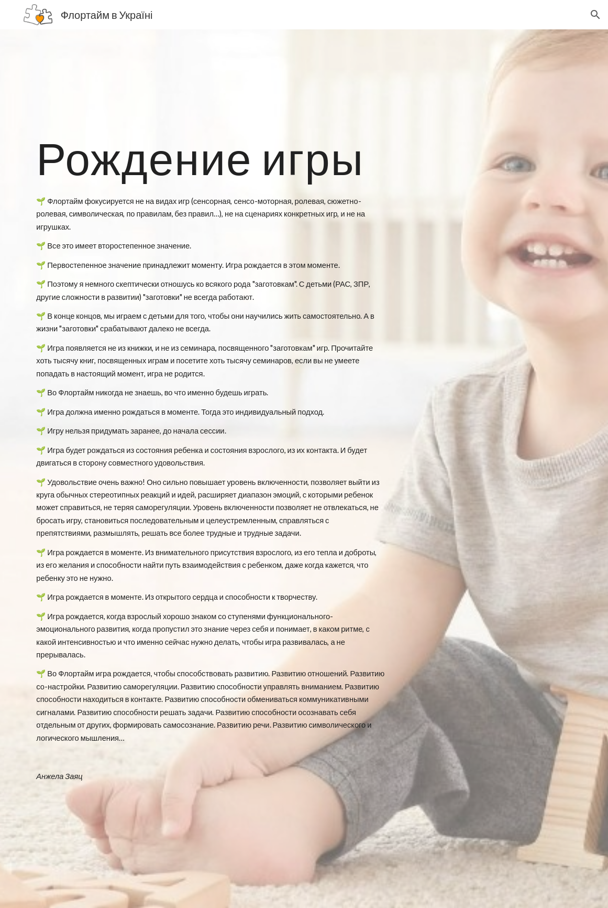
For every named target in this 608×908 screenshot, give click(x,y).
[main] (211, 158)
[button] (595, 14)
